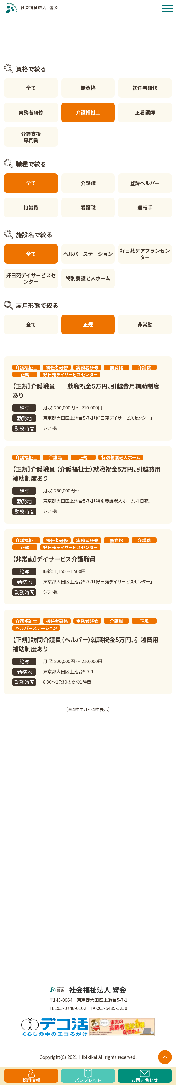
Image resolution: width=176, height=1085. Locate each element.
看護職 (88, 207)
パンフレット (88, 1076)
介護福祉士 (88, 112)
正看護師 (145, 112)
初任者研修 (144, 87)
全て (31, 87)
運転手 (144, 207)
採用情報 (31, 1076)
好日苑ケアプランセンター (145, 254)
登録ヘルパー (145, 182)
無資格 (88, 87)
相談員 (31, 207)
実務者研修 (31, 112)
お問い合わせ (144, 1076)
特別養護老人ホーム (88, 278)
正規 (88, 324)
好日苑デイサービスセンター (31, 278)
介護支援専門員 (31, 137)
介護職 (88, 182)
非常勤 (144, 324)
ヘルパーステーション (88, 253)
